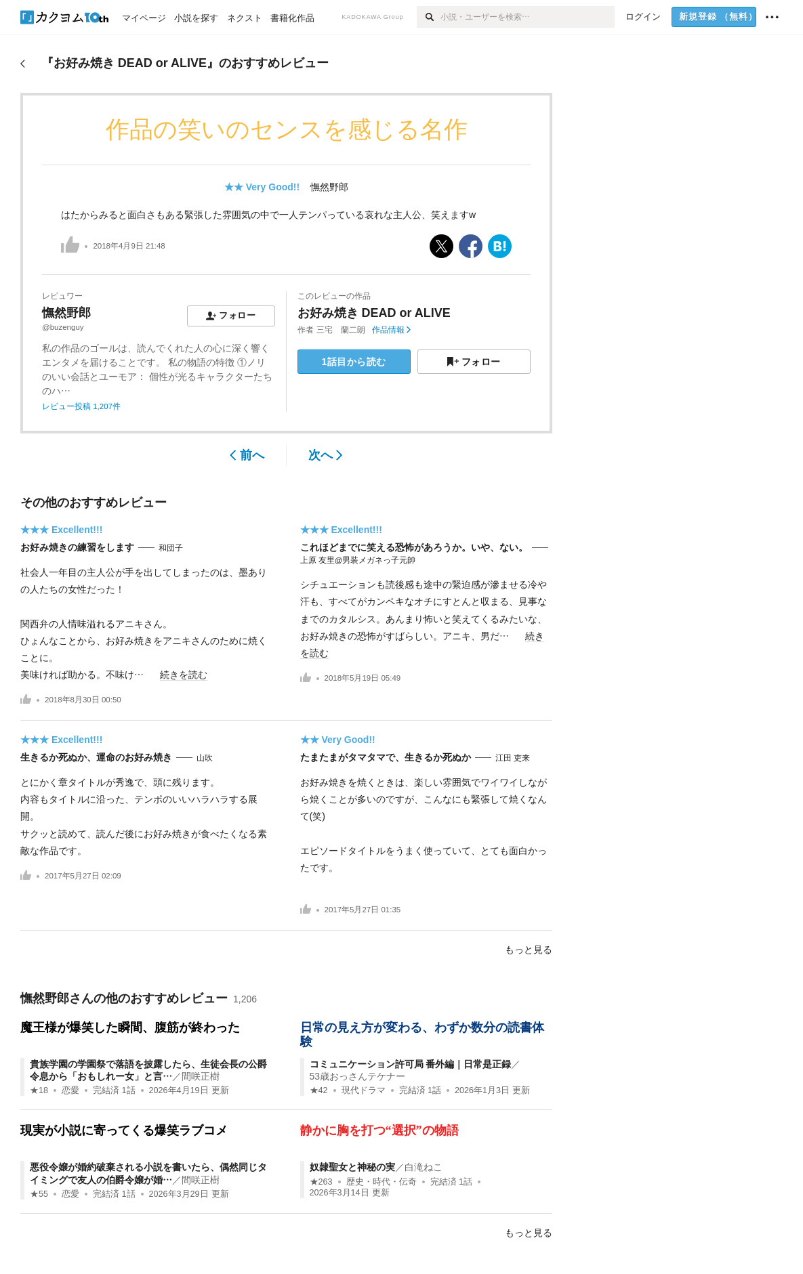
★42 (319, 1090)
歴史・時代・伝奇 (381, 1182)
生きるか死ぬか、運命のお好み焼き (96, 757)
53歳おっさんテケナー (358, 1076)
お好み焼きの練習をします (77, 547)
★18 (39, 1090)
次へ (325, 455)
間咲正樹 (201, 1076)
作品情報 (391, 330)
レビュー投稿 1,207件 (81, 406)
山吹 (205, 758)
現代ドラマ (364, 1090)
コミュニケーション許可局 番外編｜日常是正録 (411, 1064)
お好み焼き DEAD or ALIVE (374, 313)
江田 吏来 (512, 758)
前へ (247, 455)
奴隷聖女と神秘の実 (352, 1167)
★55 (39, 1194)
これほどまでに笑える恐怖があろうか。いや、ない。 (414, 547)
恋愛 (70, 1090)
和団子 (171, 548)
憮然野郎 (329, 187)
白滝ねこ (423, 1167)
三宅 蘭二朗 (340, 330)
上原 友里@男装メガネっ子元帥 (358, 560)
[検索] (428, 17)
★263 (321, 1182)
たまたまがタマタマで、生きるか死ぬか (385, 757)
